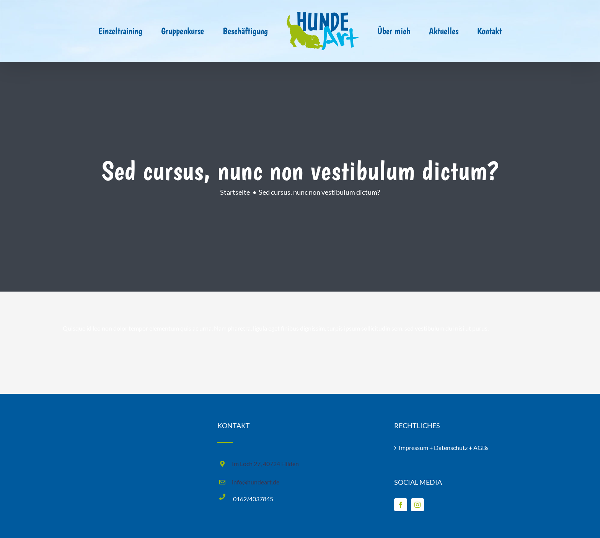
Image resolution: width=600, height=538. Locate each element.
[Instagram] (417, 504)
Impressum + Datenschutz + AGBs (444, 447)
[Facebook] (400, 504)
